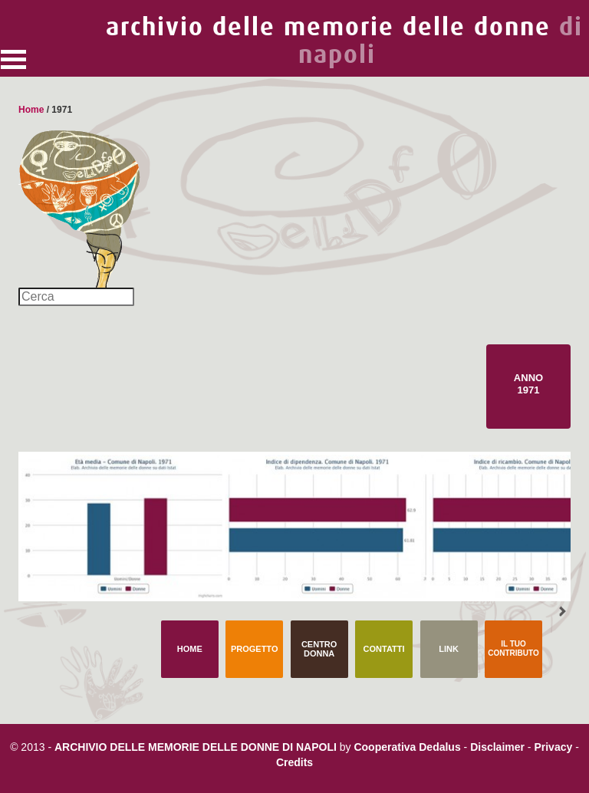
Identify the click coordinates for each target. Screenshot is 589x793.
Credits (294, 762)
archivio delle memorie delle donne (344, 41)
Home (31, 109)
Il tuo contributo (513, 648)
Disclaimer (497, 747)
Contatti (384, 648)
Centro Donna (319, 649)
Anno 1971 (528, 384)
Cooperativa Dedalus (407, 747)
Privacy (553, 747)
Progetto (254, 648)
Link (449, 648)
